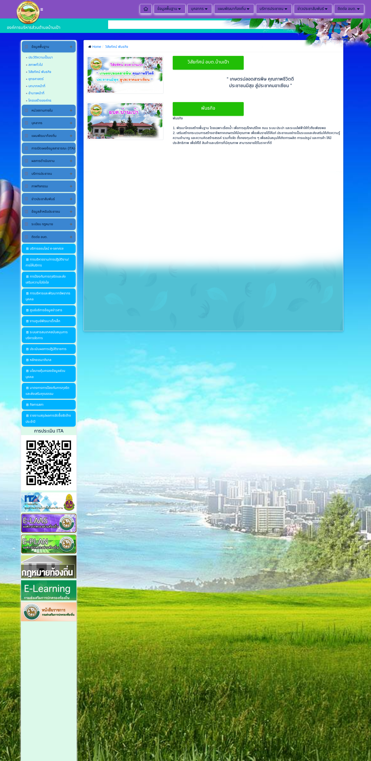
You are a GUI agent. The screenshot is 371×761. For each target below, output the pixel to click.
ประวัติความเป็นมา (40, 57)
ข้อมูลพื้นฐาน (169, 9)
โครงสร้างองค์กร (39, 100)
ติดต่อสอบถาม (359, 52)
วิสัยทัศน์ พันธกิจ (39, 72)
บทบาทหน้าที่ (36, 86)
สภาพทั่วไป (35, 65)
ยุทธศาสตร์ (36, 79)
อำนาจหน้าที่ (36, 93)
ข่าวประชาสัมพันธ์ (313, 9)
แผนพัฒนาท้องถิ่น (234, 9)
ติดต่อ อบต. (349, 9)
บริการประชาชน (274, 9)
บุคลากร (199, 9)
